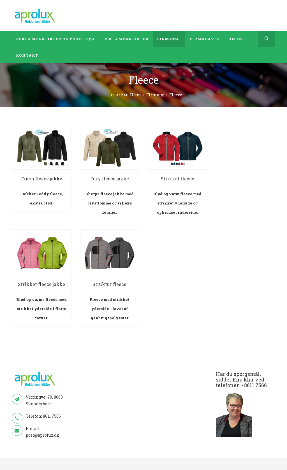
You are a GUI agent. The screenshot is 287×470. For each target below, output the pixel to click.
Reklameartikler (126, 38)
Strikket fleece (177, 179)
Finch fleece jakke (41, 179)
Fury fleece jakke (109, 179)
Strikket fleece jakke (41, 284)
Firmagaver (204, 38)
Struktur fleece (109, 284)
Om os (235, 38)
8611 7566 (52, 416)
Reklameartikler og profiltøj (55, 38)
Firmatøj (169, 38)
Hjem (135, 94)
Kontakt (27, 55)
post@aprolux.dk (42, 435)
